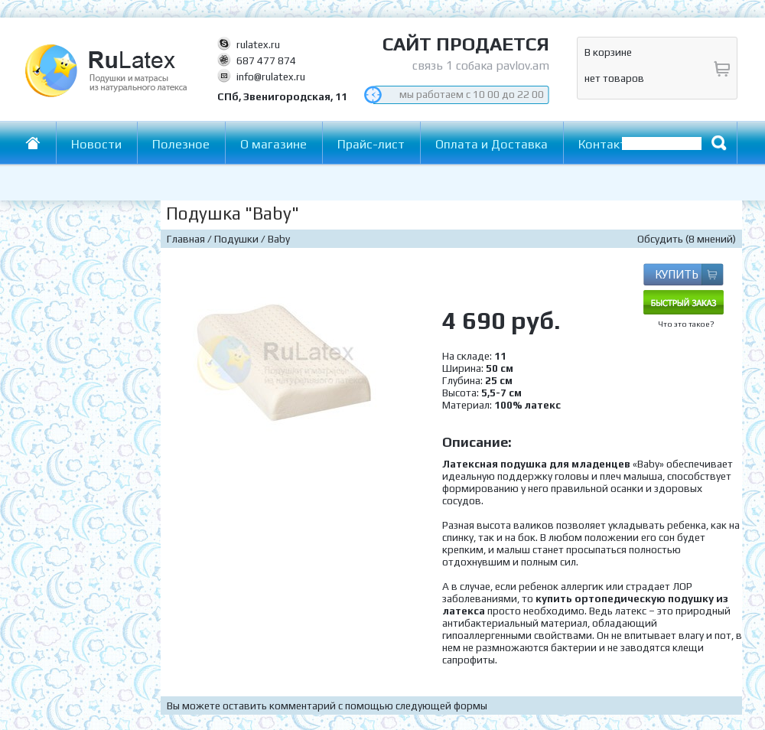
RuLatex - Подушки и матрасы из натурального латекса (170, 84)
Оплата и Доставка (491, 144)
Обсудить (660, 239)
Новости (96, 144)
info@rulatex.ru (270, 76)
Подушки (236, 239)
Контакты (606, 144)
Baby (279, 239)
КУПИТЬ (676, 274)
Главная (40, 143)
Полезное (181, 144)
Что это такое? (686, 324)
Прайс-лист (371, 144)
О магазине (273, 144)
